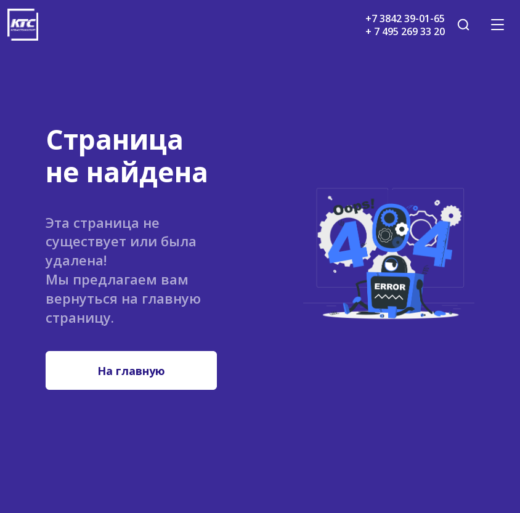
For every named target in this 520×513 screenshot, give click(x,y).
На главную (131, 370)
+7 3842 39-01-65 (405, 18)
